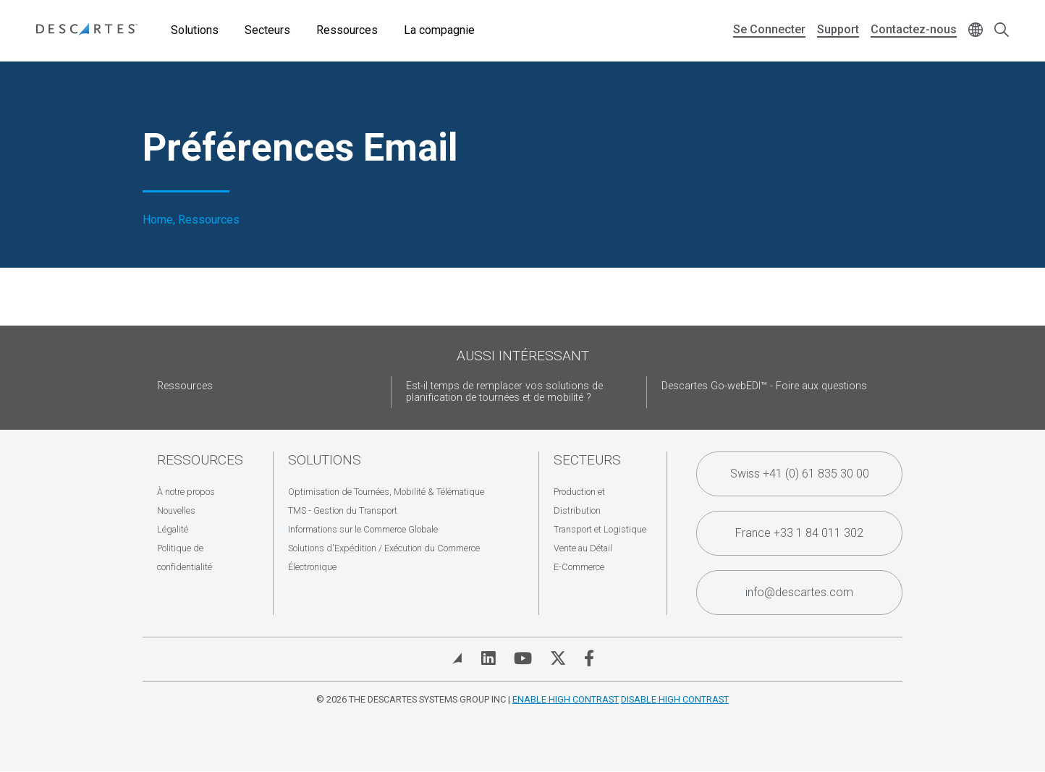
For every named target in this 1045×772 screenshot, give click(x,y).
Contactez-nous (914, 29)
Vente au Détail (583, 548)
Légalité (172, 529)
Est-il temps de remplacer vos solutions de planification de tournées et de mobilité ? (504, 392)
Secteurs (267, 30)
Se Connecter (769, 29)
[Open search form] (1001, 30)
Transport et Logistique (600, 529)
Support (838, 29)
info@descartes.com (799, 592)
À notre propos (186, 491)
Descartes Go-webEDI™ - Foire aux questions (764, 386)
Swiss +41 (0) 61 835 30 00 (799, 473)
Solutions (195, 30)
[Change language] (975, 30)
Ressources (347, 30)
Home (158, 220)
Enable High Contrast (565, 699)
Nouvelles (176, 510)
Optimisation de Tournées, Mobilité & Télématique (386, 491)
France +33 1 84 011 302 (799, 533)
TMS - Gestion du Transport (342, 510)
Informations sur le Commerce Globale (363, 529)
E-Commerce (579, 566)
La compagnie (439, 30)
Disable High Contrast (675, 699)
